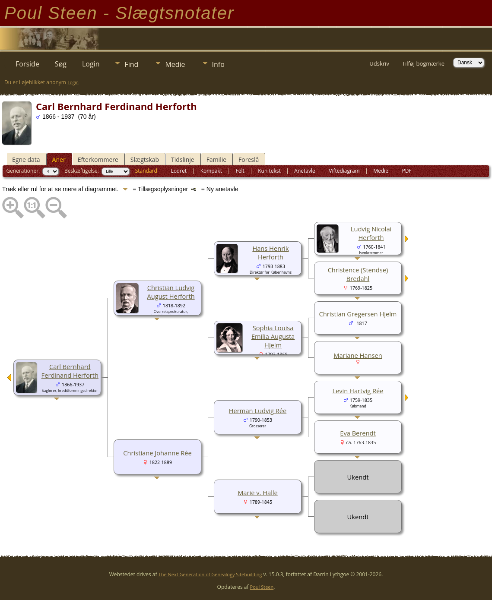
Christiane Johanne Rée (157, 452)
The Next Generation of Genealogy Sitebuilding (210, 574)
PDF (406, 170)
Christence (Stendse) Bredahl (358, 274)
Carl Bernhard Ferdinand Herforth (69, 370)
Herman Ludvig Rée (257, 410)
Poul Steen (262, 587)
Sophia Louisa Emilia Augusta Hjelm (273, 336)
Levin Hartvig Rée (357, 390)
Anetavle (304, 170)
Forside (27, 64)
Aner (59, 159)
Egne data (26, 159)
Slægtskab (144, 159)
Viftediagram (344, 170)
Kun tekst (269, 170)
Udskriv (379, 63)
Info (218, 64)
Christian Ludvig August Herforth (170, 291)
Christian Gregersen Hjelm (358, 313)
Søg (61, 64)
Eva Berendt (358, 433)
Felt (239, 170)
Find (131, 64)
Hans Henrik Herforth (270, 252)
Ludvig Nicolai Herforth (371, 233)
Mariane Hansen (357, 355)
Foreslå (248, 159)
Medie (175, 64)
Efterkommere (98, 159)
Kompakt (211, 170)
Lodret (179, 170)
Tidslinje (182, 159)
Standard (146, 170)
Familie (216, 159)
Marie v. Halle (258, 492)
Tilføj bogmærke (423, 63)
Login (91, 64)
